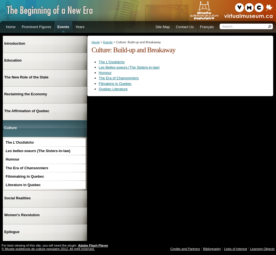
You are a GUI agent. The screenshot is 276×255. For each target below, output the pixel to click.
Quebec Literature (113, 89)
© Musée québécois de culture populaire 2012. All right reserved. (48, 249)
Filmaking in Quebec (115, 84)
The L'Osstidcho (112, 62)
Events (107, 42)
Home (96, 42)
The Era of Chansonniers (119, 78)
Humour (105, 73)
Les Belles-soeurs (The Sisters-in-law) (129, 67)
